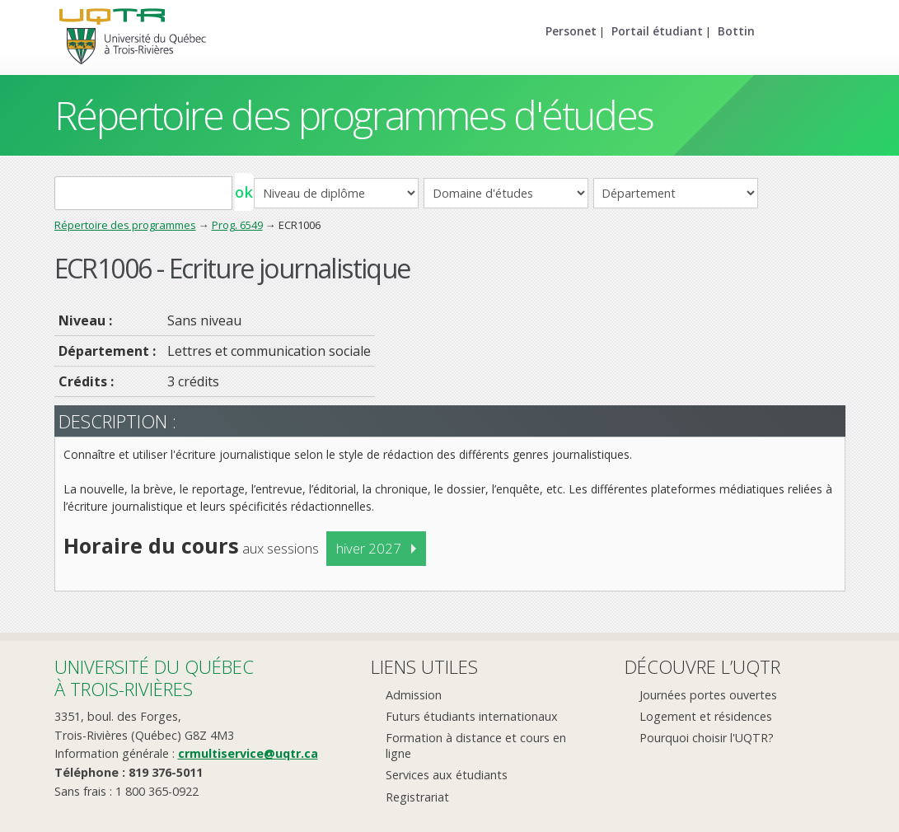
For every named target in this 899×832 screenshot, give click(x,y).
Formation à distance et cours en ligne (476, 745)
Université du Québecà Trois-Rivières (154, 677)
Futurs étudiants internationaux (472, 716)
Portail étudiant (657, 31)
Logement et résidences (705, 716)
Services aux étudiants (447, 775)
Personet (571, 31)
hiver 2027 (368, 548)
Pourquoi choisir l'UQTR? (706, 738)
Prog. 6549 (237, 224)
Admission (414, 695)
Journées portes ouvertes (708, 695)
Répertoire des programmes (125, 224)
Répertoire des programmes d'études (353, 115)
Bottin (736, 31)
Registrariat (417, 797)
